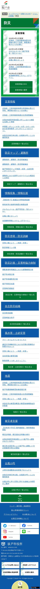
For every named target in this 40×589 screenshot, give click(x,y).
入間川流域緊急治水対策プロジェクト (16, 470)
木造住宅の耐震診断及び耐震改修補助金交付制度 (18, 404)
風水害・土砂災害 (15, 333)
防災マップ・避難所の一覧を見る (20, 184)
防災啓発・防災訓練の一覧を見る (20, 254)
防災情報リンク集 (9, 247)
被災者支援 (11, 421)
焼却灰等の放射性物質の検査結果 (15, 204)
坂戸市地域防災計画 (10, 279)
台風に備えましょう (16, 60)
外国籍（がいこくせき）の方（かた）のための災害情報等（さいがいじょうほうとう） (18, 129)
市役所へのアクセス (29, 565)
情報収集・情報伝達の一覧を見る (20, 227)
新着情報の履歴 (21, 90)
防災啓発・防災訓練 (16, 236)
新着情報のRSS (21, 84)
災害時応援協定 (8, 288)
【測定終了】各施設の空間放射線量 (16, 200)
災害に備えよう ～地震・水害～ (15, 243)
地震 (7, 376)
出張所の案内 (29, 572)
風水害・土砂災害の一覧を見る (20, 367)
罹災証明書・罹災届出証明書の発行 (16, 434)
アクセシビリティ (11, 514)
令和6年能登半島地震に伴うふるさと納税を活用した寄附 (18, 121)
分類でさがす (26, 14)
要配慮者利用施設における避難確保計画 (17, 269)
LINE (29, 531)
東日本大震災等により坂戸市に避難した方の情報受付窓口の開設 (18, 447)
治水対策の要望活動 (10, 356)
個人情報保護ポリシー (20, 510)
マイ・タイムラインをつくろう (14, 340)
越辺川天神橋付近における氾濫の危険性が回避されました (18, 345)
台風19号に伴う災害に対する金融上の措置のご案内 (18, 482)
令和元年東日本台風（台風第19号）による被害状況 (18, 136)
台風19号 (10, 463)
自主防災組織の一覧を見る (20, 324)
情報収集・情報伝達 (16, 193)
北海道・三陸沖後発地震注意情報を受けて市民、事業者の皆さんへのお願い (20, 42)
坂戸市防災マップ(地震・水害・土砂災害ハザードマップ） (18, 170)
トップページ (14, 14)
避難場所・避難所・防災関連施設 (15, 159)
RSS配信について (29, 514)
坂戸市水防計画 (8, 274)
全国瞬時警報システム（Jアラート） (16, 221)
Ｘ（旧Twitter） (13, 525)
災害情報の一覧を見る (20, 144)
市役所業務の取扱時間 (10, 572)
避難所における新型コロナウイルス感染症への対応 (18, 177)
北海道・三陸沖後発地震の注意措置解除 (17, 115)
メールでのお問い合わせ (10, 565)
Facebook (30, 525)
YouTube (11, 537)
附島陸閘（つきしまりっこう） (14, 361)
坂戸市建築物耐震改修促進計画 (14, 389)
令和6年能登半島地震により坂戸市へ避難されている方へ (18, 440)
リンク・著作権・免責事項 (20, 506)
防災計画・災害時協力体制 (20, 262)
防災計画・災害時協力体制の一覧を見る (20, 296)
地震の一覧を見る (20, 412)
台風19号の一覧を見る (20, 490)
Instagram (11, 531)
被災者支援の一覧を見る (20, 454)
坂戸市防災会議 (8, 284)
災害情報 (10, 101)
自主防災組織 (12, 306)
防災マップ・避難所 (16, 152)
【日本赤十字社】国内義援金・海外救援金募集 (18, 429)
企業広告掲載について (20, 518)
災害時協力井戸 (8, 318)
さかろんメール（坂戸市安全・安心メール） (17, 210)
